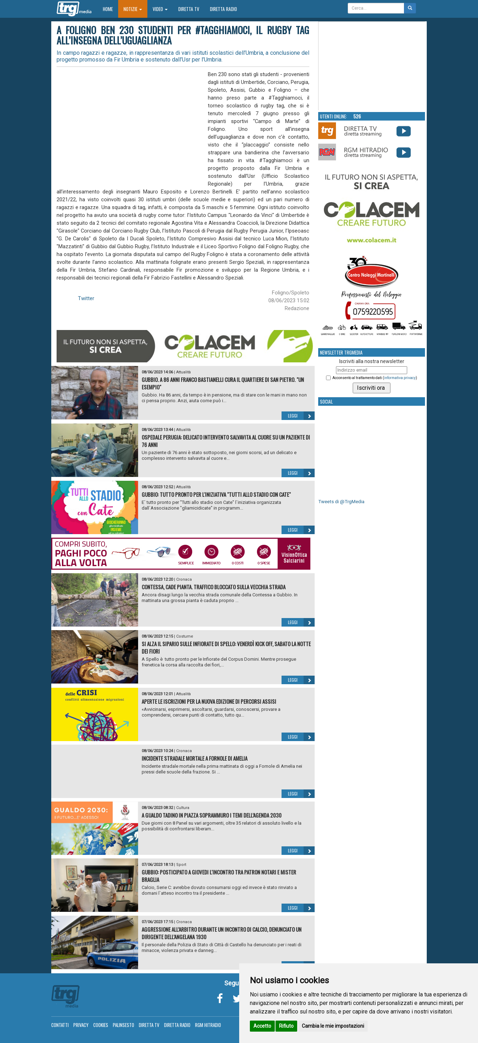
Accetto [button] (262, 1026)
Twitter (86, 298)
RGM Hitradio (208, 1024)
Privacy (81, 1024)
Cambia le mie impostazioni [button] (333, 1026)
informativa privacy (400, 378)
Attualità (183, 372)
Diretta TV (188, 8)
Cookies (100, 1024)
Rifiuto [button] (286, 1026)
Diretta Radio (223, 8)
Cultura (182, 807)
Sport (181, 864)
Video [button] (160, 8)
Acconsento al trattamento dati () (374, 378)
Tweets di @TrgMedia (341, 501)
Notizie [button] (133, 8)
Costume (184, 636)
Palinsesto (123, 1024)
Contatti (60, 1024)
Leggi (301, 415)
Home (110, 8)
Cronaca (184, 579)
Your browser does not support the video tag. (372, 66)
